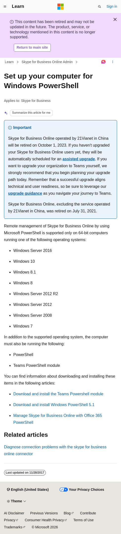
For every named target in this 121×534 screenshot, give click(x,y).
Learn (9, 62)
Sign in (111, 6)
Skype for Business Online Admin (47, 62)
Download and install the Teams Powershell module (58, 394)
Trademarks (13, 527)
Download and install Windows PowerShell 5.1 (53, 405)
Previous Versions (44, 513)
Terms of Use (83, 520)
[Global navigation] (5, 6)
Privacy (9, 520)
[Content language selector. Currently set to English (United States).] (28, 490)
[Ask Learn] (103, 62)
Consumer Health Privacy (44, 520)
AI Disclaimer (14, 513)
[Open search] (99, 6)
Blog (67, 513)
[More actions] (112, 62)
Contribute (88, 513)
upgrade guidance (25, 193)
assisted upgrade (79, 159)
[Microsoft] (60, 6)
